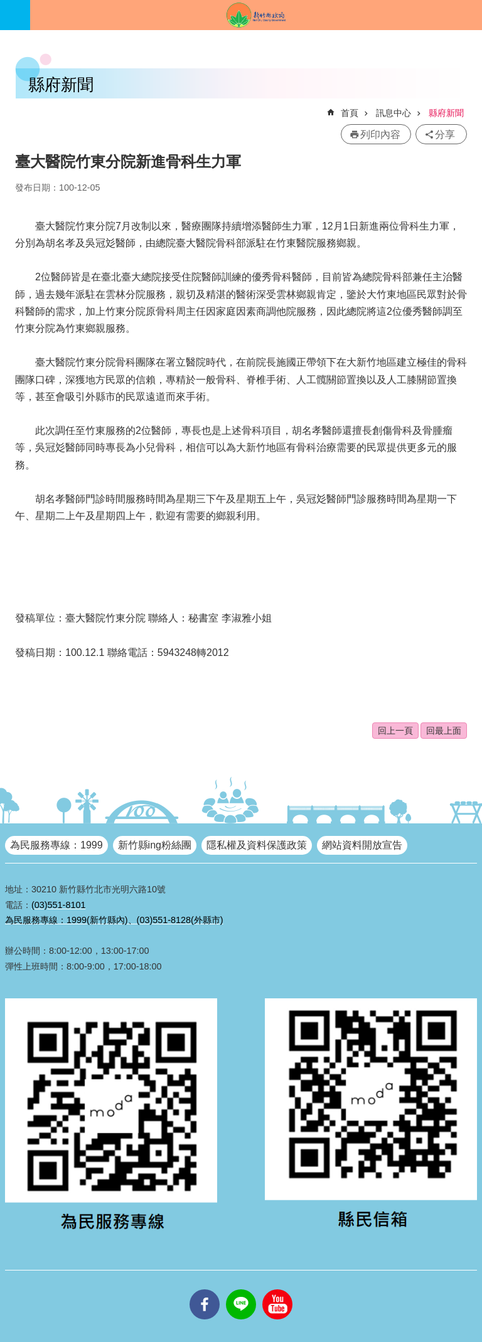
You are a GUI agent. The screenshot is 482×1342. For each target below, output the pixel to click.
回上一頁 (395, 731)
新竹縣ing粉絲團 (154, 845)
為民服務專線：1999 (56, 845)
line (241, 1289)
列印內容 (380, 134)
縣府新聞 (446, 113)
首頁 (349, 113)
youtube (277, 1289)
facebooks (204, 1289)
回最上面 (443, 731)
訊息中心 (393, 113)
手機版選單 (15, 15)
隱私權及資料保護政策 (256, 845)
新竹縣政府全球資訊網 (256, 15)
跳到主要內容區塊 (6, 6)
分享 (445, 134)
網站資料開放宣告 (362, 845)
